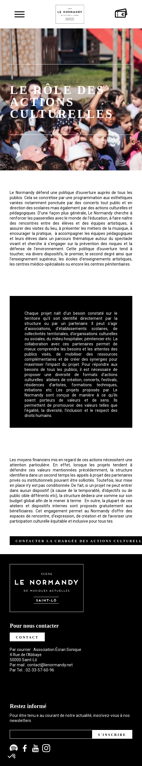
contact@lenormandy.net (50, 665)
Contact (27, 637)
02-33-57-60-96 (40, 670)
